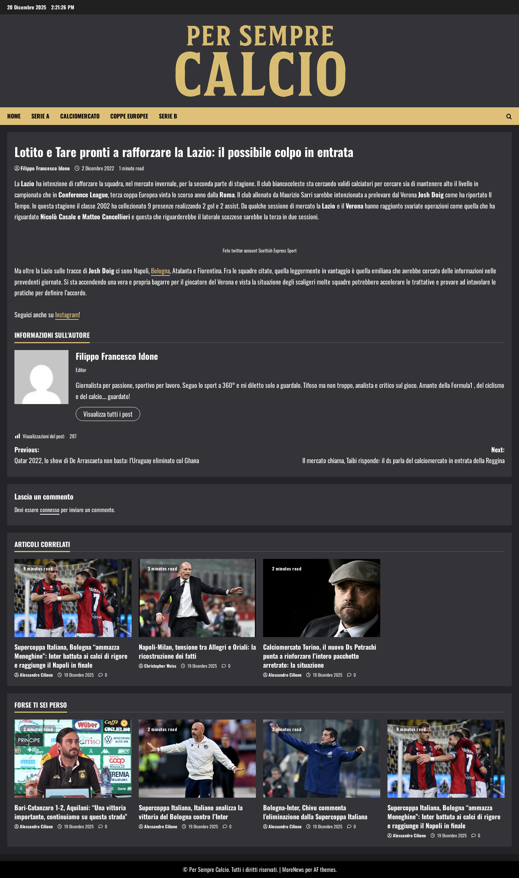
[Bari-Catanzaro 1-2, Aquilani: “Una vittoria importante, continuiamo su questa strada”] (73, 759)
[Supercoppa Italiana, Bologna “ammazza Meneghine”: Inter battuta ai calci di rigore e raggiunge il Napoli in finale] (73, 598)
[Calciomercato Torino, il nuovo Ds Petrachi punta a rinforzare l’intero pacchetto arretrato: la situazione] (321, 598)
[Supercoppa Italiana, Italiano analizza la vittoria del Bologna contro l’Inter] (197, 759)
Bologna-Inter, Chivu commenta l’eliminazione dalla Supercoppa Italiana (315, 812)
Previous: (137, 455)
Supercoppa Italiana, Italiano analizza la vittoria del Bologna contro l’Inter (191, 812)
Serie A (40, 116)
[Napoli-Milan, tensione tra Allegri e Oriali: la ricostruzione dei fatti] (197, 598)
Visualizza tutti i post (108, 413)
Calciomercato (79, 116)
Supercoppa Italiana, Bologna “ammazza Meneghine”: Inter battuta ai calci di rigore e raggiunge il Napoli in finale (70, 655)
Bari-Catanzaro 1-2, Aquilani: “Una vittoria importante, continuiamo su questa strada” (70, 812)
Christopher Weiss (160, 666)
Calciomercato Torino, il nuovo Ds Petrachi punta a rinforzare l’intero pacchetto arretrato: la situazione (319, 655)
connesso (49, 509)
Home (14, 116)
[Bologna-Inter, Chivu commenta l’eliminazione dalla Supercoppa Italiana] (321, 759)
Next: (382, 455)
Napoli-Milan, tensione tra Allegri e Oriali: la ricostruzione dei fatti (197, 651)
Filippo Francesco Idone (45, 168)
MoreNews (293, 869)
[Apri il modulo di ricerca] (509, 116)
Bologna (160, 270)
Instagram (67, 314)
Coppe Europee (129, 116)
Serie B (168, 116)
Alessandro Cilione (36, 675)
